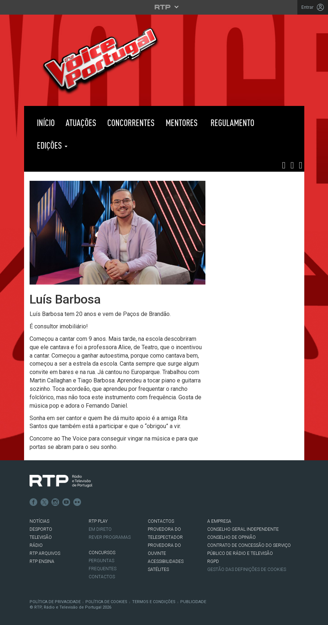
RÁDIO (36, 545)
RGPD (213, 561)
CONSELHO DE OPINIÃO (231, 537)
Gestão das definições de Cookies (246, 569)
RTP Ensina (42, 561)
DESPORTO (41, 529)
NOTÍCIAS (39, 521)
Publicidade (193, 601)
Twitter (44, 502)
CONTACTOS (161, 521)
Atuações (81, 122)
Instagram (55, 502)
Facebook (34, 502)
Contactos (102, 576)
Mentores (182, 122)
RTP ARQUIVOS (45, 553)
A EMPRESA (219, 521)
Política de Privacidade (55, 601)
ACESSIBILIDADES (166, 561)
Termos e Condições (153, 601)
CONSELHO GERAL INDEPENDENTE (243, 529)
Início (45, 122)
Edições (51, 145)
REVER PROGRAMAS (110, 537)
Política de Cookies (106, 601)
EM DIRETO (100, 529)
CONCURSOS (102, 552)
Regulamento (231, 122)
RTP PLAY (109, 145)
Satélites (158, 569)
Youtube (66, 502)
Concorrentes (131, 122)
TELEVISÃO (41, 537)
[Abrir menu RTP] (164, 7)
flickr (77, 502)
